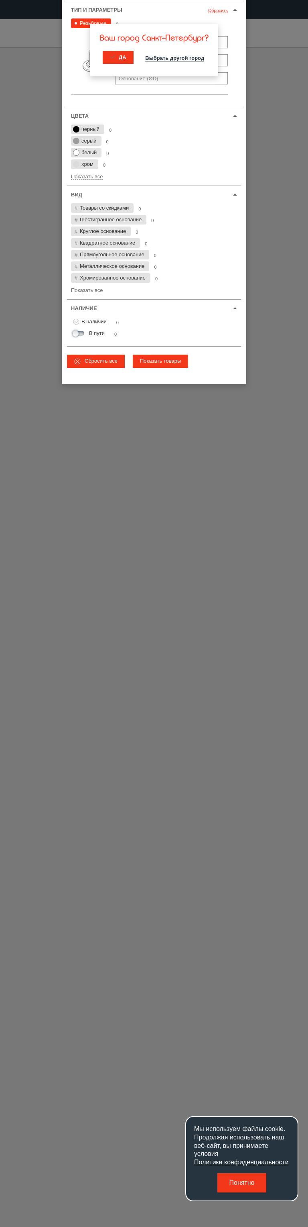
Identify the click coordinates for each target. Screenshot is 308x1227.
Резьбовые (93, 23)
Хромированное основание (113, 278)
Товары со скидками (104, 208)
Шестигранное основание (111, 219)
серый (85, 141)
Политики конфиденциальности (241, 1162)
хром (83, 164)
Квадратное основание (107, 243)
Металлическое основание (112, 266)
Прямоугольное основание (112, 254)
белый (85, 152)
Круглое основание (103, 231)
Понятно (242, 1182)
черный (86, 129)
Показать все (87, 177)
